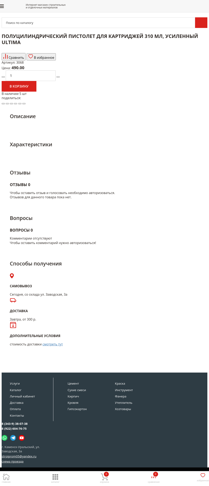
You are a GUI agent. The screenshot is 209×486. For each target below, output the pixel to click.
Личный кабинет (22, 396)
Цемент (73, 383)
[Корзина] (104, 477)
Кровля (73, 403)
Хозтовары (123, 409)
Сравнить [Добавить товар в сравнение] (13, 57)
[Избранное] (203, 477)
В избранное (41, 57)
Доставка (17, 403)
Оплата (15, 409)
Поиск (201, 22)
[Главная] (6, 477)
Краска (120, 383)
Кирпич (73, 396)
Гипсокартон (77, 409)
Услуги (15, 383)
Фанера (120, 396)
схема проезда (13, 461)
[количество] (31, 75)
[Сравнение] (154, 477)
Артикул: (8, 62)
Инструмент (124, 390)
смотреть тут (53, 344)
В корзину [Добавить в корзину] (19, 86)
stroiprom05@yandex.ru (19, 456)
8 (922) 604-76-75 (14, 428)
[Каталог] (55, 477)
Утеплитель (123, 403)
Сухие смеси (77, 390)
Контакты (17, 415)
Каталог (15, 390)
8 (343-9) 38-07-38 (15, 424)
